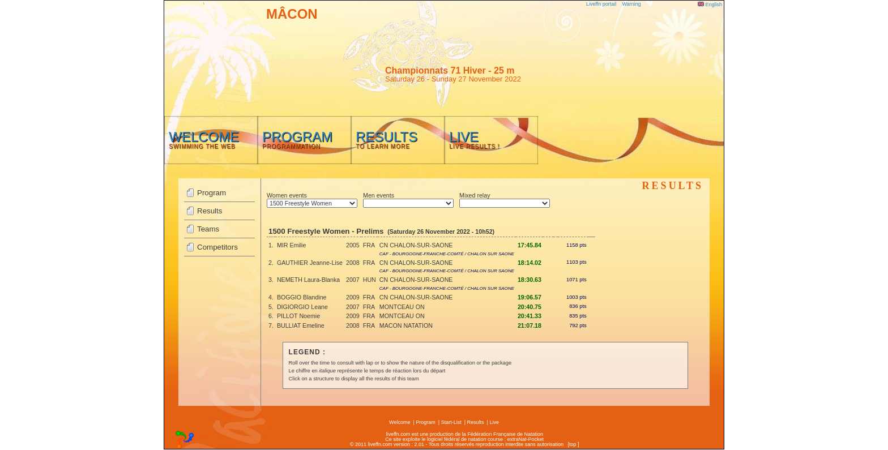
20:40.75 (529, 306)
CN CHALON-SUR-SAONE (416, 245)
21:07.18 (529, 325)
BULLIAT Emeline (301, 325)
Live (494, 422)
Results (209, 211)
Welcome (399, 422)
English (710, 4)
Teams (208, 229)
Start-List (451, 422)
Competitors (217, 247)
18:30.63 (529, 279)
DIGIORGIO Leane (302, 306)
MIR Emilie (291, 245)
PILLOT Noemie (298, 315)
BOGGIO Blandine (302, 297)
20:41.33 (529, 315)
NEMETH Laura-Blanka (308, 279)
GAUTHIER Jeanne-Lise (310, 262)
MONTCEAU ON (402, 306)
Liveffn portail (601, 4)
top (573, 444)
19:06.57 (529, 297)
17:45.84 (529, 245)
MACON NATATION (406, 325)
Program (211, 192)
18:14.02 (529, 262)
